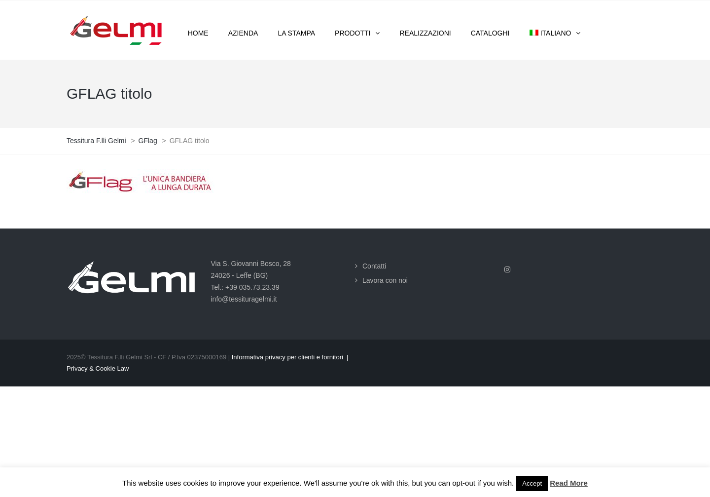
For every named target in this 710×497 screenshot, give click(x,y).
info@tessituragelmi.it (244, 299)
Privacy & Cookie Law (98, 368)
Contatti (374, 266)
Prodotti (352, 33)
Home (198, 33)
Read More (569, 483)
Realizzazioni (425, 33)
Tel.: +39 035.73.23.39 (245, 287)
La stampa (296, 33)
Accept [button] (532, 483)
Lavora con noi (385, 280)
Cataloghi (490, 33)
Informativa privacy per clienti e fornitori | (290, 357)
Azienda (243, 33)
